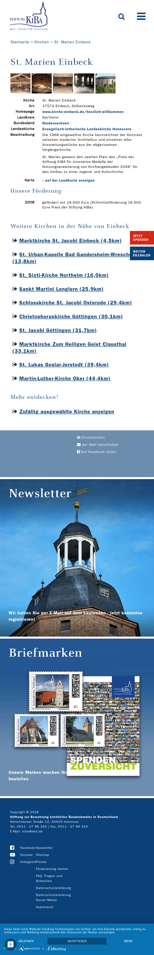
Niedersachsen (55, 123)
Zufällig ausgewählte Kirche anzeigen (66, 411)
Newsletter (44, 848)
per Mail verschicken (98, 445)
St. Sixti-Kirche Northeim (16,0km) (64, 275)
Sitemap (42, 855)
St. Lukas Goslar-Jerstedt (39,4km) (64, 365)
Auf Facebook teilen (96, 452)
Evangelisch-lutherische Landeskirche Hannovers (87, 129)
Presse (41, 862)
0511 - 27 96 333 (32, 826)
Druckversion (91, 437)
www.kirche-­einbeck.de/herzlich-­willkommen (83, 112)
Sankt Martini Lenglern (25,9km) (61, 289)
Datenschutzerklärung (53, 888)
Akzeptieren (77, 941)
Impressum (44, 907)
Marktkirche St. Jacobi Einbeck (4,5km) (70, 241)
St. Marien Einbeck (72, 42)
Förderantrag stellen (52, 869)
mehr (128, 941)
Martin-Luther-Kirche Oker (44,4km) (64, 378)
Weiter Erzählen (142, 253)
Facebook (27, 848)
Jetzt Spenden (141, 238)
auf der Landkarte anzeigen (70, 180)
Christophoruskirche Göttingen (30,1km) (71, 316)
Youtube (26, 855)
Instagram (28, 862)
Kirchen (41, 42)
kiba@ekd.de (32, 831)
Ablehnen (25, 941)
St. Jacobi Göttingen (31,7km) (58, 330)
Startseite (19, 42)
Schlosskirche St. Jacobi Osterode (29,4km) (75, 303)
